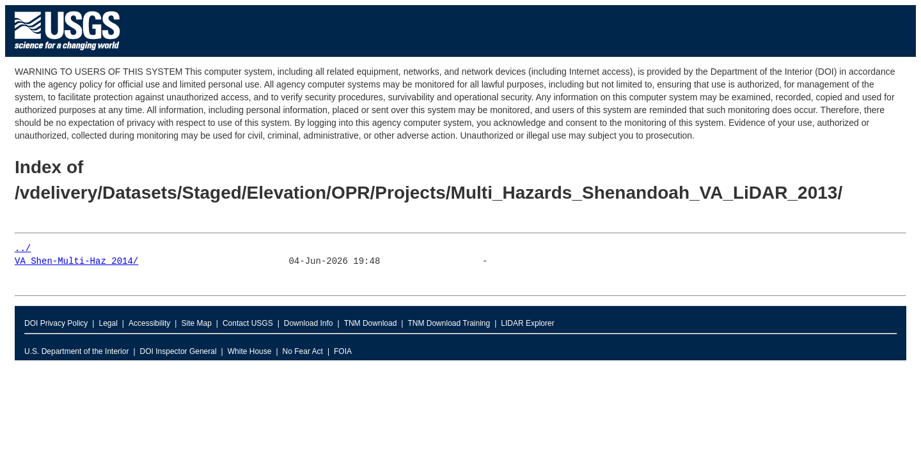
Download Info (308, 323)
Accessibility (149, 323)
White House (250, 351)
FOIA (343, 351)
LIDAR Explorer (527, 323)
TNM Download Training (448, 323)
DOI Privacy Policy (56, 323)
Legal (107, 323)
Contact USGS (248, 323)
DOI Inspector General (178, 351)
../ (23, 249)
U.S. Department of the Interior (76, 351)
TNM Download (370, 323)
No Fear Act (303, 351)
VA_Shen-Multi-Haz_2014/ (76, 262)
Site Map (196, 323)
